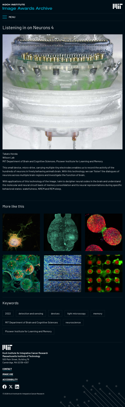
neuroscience (73, 322)
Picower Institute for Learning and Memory (28, 331)
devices (55, 313)
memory (97, 313)
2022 (8, 313)
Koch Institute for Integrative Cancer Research (25, 353)
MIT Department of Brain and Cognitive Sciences (31, 322)
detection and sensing (31, 313)
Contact (7, 369)
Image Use (7, 374)
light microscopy (76, 313)
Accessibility (10, 379)
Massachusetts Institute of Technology (21, 356)
